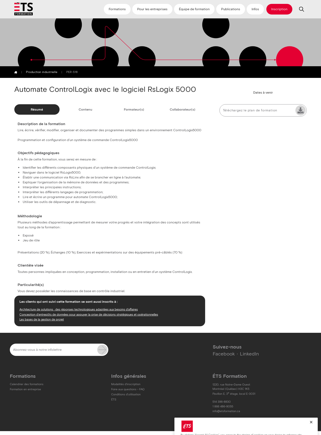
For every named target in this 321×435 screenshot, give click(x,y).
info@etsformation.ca (226, 411)
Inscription (279, 9)
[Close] (311, 427)
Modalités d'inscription (125, 384)
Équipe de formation (194, 9)
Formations (117, 9)
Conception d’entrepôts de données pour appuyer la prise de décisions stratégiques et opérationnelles (88, 314)
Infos (255, 9)
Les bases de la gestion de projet (41, 319)
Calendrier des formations (26, 384)
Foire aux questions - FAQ (128, 389)
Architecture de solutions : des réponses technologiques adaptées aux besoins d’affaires (78, 309)
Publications (230, 9)
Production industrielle (41, 72)
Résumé (37, 109)
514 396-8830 (221, 402)
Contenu (85, 109)
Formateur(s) (134, 109)
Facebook (224, 354)
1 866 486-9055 (222, 406)
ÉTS (113, 399)
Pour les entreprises (152, 9)
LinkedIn (249, 354)
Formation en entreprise (25, 389)
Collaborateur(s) (182, 109)
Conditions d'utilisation (126, 394)
